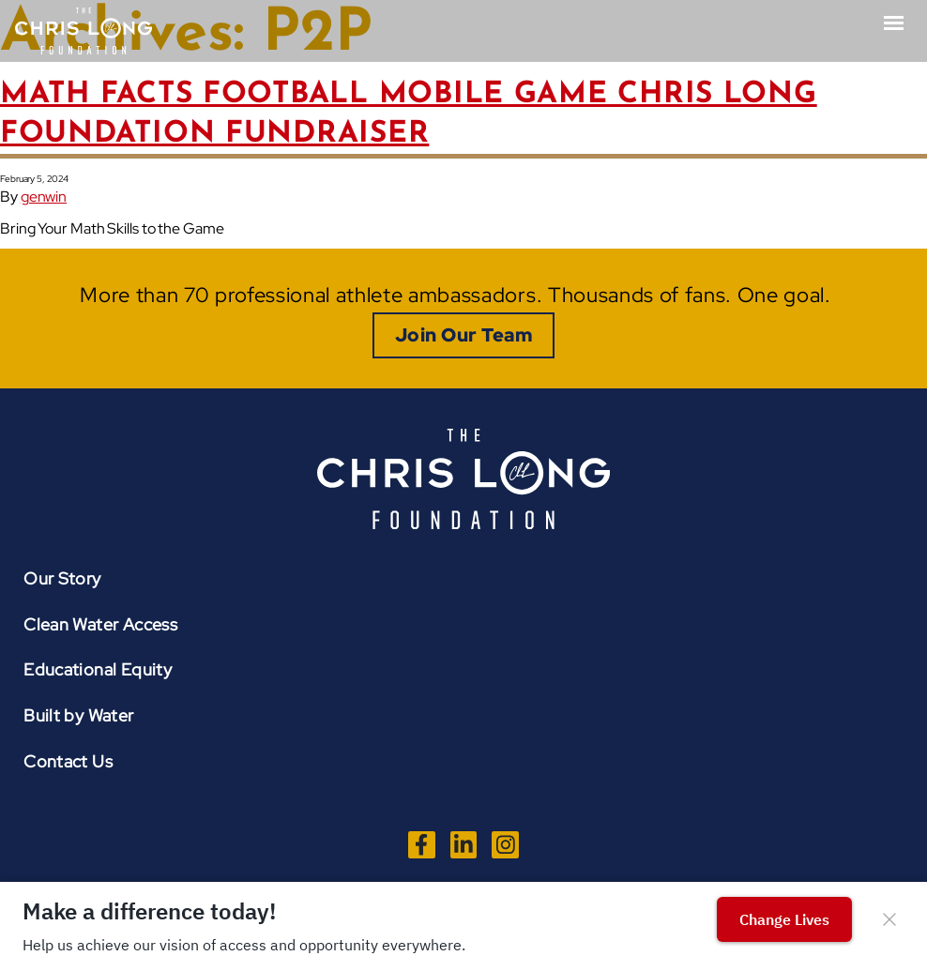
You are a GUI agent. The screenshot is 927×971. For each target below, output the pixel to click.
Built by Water (78, 715)
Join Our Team (463, 335)
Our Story (61, 578)
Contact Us (68, 761)
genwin (44, 196)
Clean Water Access (100, 624)
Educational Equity (97, 669)
